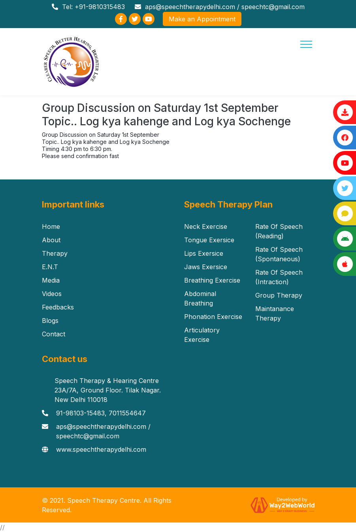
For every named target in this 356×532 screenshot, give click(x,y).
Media (51, 280)
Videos (52, 294)
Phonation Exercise (213, 317)
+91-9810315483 (100, 7)
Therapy (55, 253)
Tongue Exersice (209, 240)
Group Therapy (278, 295)
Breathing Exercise (212, 280)
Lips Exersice (203, 253)
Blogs (50, 320)
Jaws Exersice (205, 267)
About (51, 240)
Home (51, 226)
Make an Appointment (202, 19)
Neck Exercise (205, 226)
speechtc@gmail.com (273, 7)
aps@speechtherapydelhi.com (190, 7)
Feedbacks (58, 307)
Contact (53, 334)
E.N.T (50, 267)
